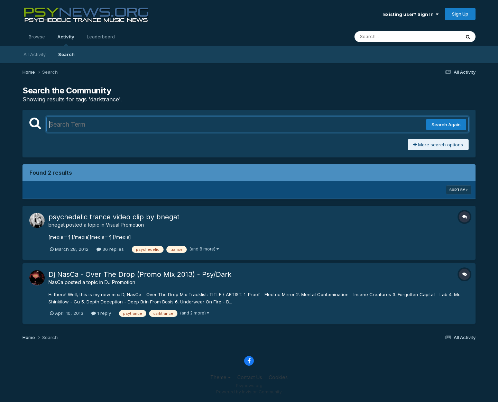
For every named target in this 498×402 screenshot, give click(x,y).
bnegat (56, 225)
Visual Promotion (125, 225)
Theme (220, 377)
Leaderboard (101, 36)
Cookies (278, 377)
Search (66, 54)
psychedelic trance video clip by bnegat (113, 217)
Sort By (458, 190)
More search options (438, 144)
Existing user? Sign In (411, 14)
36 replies (110, 249)
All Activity (35, 54)
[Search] (388, 36)
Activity (65, 40)
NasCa (55, 282)
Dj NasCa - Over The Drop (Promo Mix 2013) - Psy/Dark (139, 274)
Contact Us (249, 377)
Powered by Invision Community (249, 391)
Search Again (446, 124)
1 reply (101, 313)
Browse (37, 36)
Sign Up (460, 14)
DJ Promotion (119, 282)
